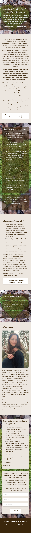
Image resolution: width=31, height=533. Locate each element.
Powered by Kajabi (15, 529)
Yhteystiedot (21, 525)
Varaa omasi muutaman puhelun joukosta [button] (15, 281)
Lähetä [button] (15, 511)
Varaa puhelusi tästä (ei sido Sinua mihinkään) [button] (15, 116)
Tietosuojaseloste (11, 525)
